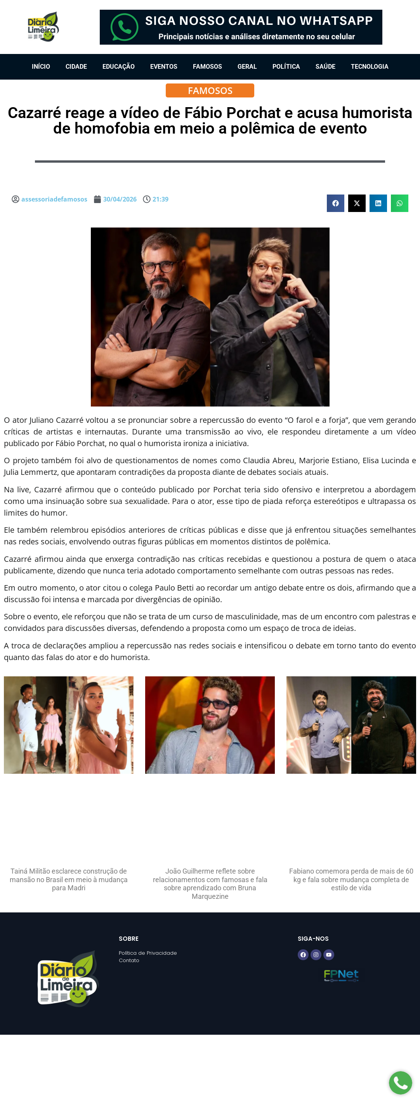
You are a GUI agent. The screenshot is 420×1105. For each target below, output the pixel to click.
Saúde (325, 66)
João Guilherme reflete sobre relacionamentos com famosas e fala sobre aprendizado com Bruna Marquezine (210, 883)
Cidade (76, 66)
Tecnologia (370, 66)
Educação (118, 66)
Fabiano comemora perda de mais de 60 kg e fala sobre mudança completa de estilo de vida (351, 879)
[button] (335, 203)
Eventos (163, 66)
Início (41, 66)
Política (286, 66)
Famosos (207, 66)
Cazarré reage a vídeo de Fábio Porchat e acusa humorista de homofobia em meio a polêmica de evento (210, 120)
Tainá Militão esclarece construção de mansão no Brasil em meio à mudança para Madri (69, 879)
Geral (247, 66)
